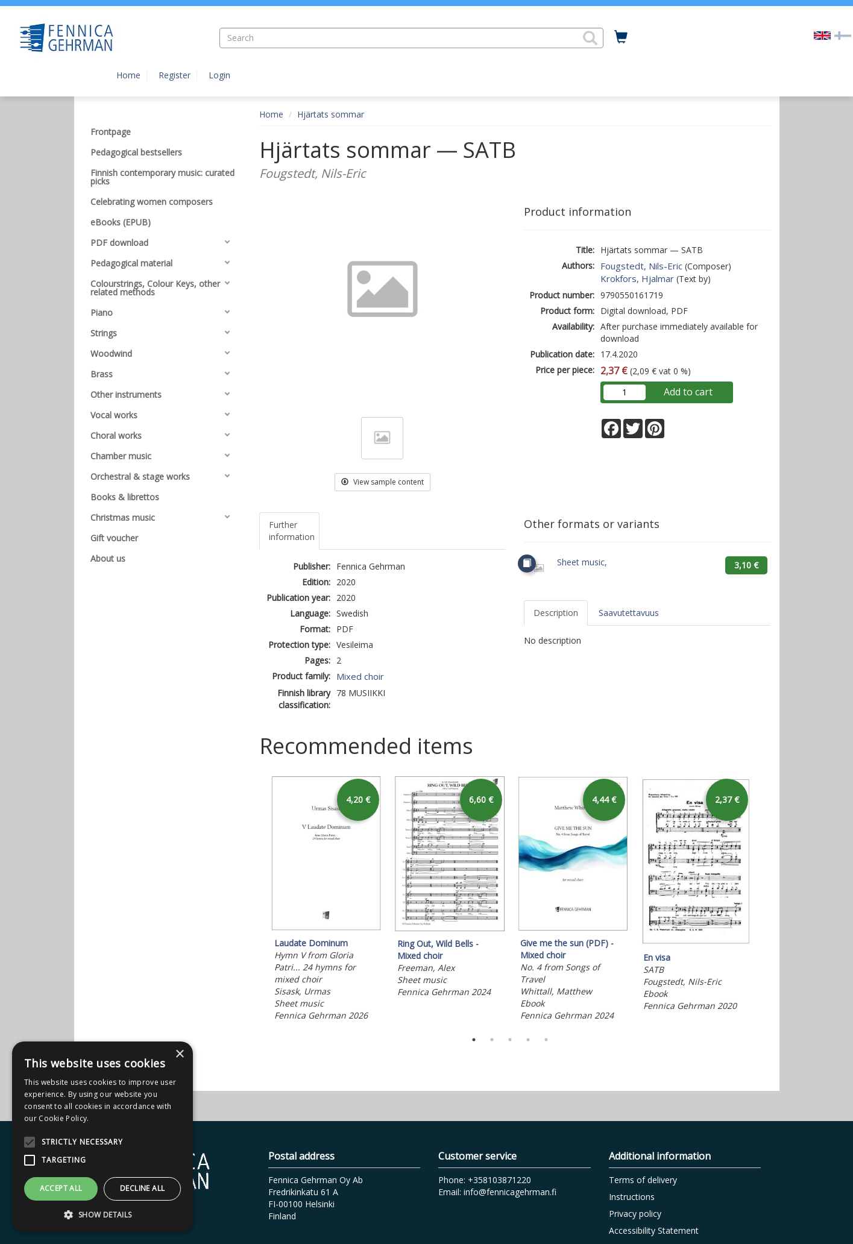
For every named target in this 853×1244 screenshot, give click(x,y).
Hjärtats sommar (330, 114)
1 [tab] (474, 1040)
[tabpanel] (326, 900)
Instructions (632, 1196)
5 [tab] (546, 1040)
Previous (256, 900)
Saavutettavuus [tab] (629, 612)
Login (219, 75)
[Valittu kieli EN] (822, 34)
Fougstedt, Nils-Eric (641, 266)
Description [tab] (556, 612)
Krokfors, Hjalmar (637, 278)
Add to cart (688, 391)
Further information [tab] (292, 530)
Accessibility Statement (654, 1230)
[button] (590, 38)
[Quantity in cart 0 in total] (620, 37)
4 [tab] (528, 1040)
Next (764, 900)
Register (174, 75)
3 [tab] (510, 1040)
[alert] (102, 1136)
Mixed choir (360, 676)
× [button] (179, 1054)
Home (128, 75)
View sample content (382, 482)
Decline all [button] (142, 1188)
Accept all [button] (61, 1188)
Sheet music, (582, 562)
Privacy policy (635, 1213)
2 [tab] (492, 1040)
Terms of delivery (643, 1180)
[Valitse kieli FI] (843, 34)
